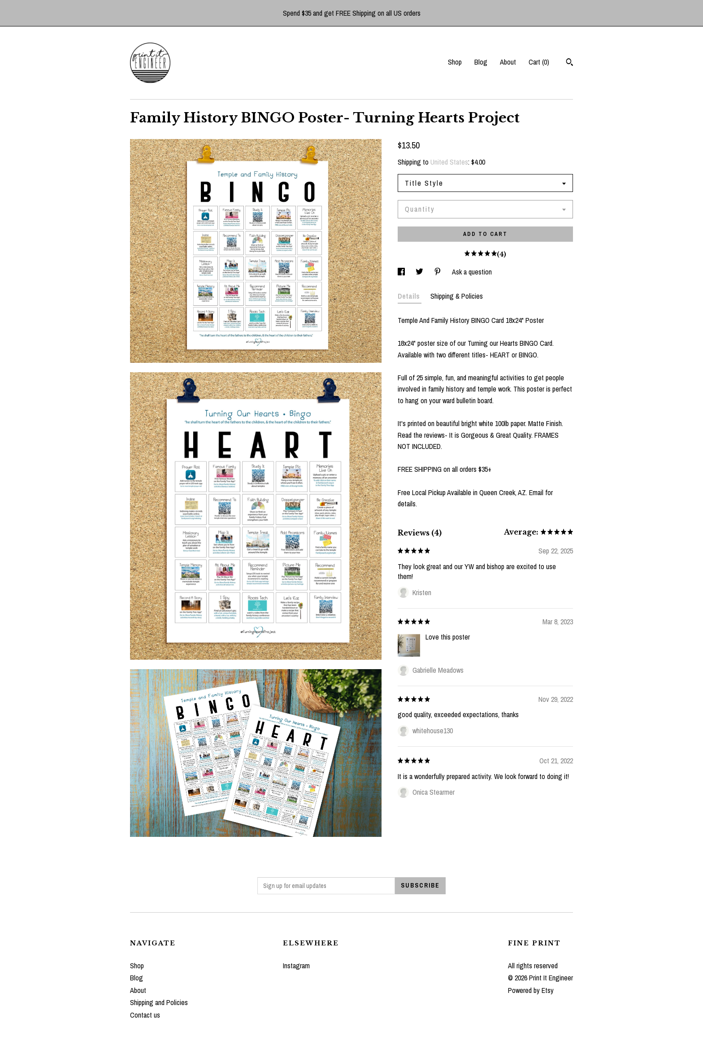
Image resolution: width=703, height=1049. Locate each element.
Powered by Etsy (531, 990)
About (508, 62)
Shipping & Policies (456, 296)
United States (449, 162)
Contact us (145, 1015)
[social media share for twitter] (420, 272)
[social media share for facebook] (402, 272)
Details (409, 296)
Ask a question (472, 272)
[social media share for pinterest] (438, 272)
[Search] (569, 63)
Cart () (539, 62)
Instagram (296, 966)
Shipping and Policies (159, 1002)
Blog (480, 62)
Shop (455, 62)
